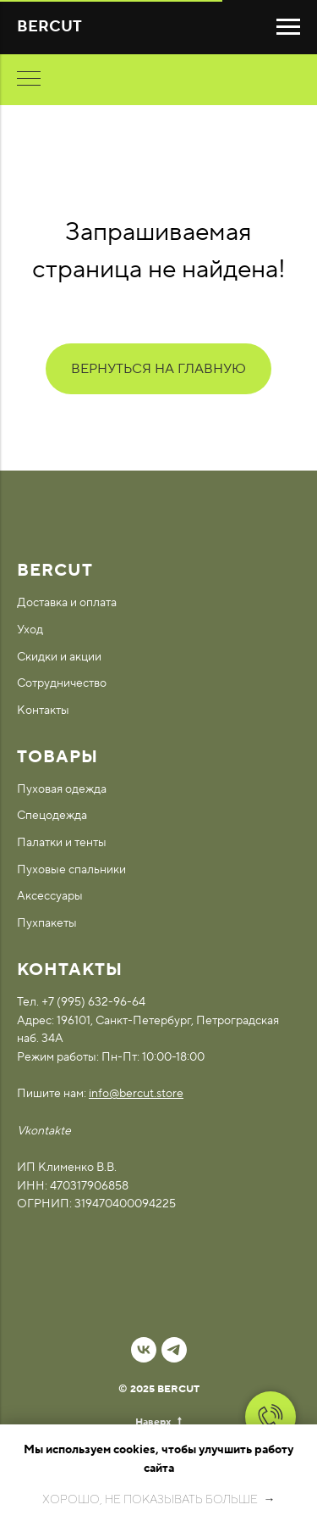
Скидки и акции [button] (59, 657)
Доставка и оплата (67, 602)
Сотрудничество (62, 683)
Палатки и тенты (62, 842)
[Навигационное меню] (288, 27)
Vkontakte (44, 1131)
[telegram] (174, 1350)
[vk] (143, 1350)
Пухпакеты (47, 923)
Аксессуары (50, 896)
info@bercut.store (136, 1093)
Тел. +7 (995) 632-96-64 (81, 1002)
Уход (30, 630)
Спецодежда (52, 815)
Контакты (43, 710)
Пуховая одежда (62, 789)
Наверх (158, 1422)
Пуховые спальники (71, 870)
